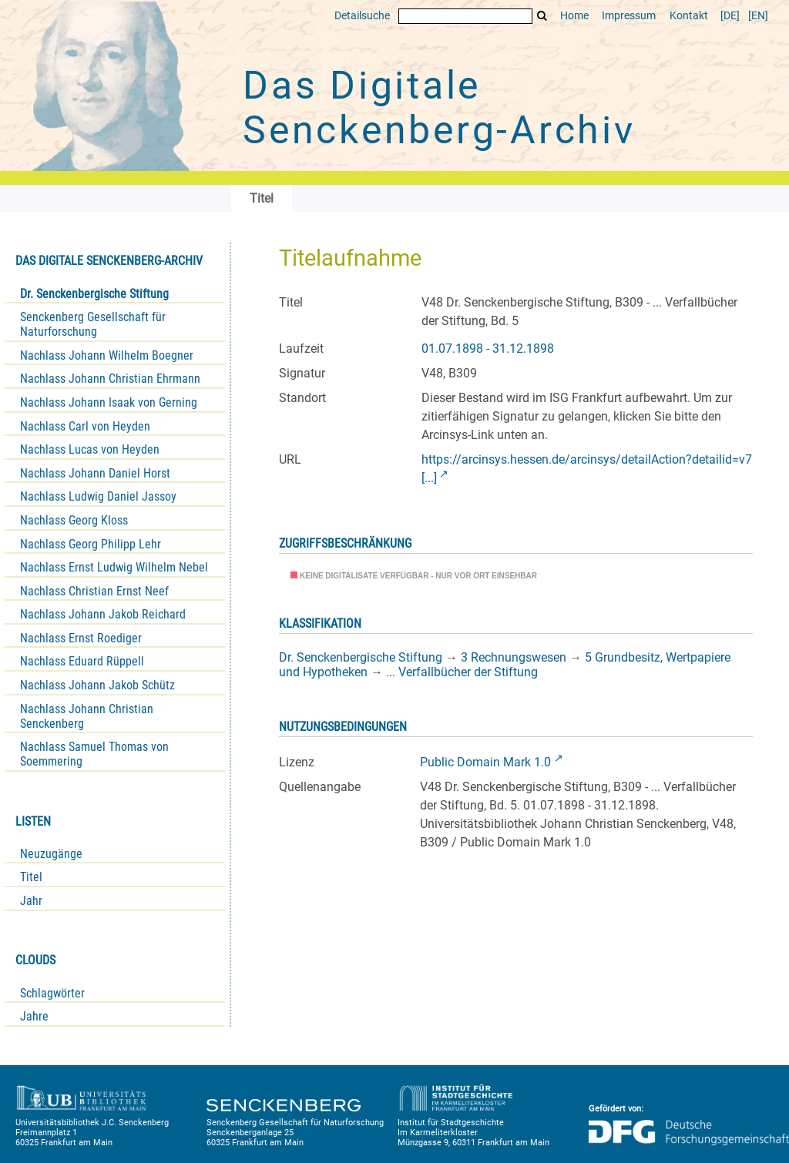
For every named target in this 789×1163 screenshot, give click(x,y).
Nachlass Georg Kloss (74, 520)
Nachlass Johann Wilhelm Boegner (106, 355)
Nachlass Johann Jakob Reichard (103, 614)
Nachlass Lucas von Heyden (89, 449)
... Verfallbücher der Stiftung (462, 672)
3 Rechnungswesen (513, 657)
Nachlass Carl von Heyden (85, 426)
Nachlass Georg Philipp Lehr (90, 544)
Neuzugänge (51, 853)
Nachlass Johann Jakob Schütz (97, 685)
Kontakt (689, 15)
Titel (31, 877)
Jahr (31, 900)
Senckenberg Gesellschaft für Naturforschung (93, 324)
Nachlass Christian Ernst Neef (94, 591)
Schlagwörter (52, 993)
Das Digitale (439, 107)
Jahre (34, 1016)
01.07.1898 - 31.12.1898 (487, 348)
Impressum (629, 15)
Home (574, 15)
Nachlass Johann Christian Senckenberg (86, 716)
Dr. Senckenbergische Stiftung (94, 294)
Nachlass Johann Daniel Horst (95, 473)
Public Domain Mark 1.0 (485, 762)
